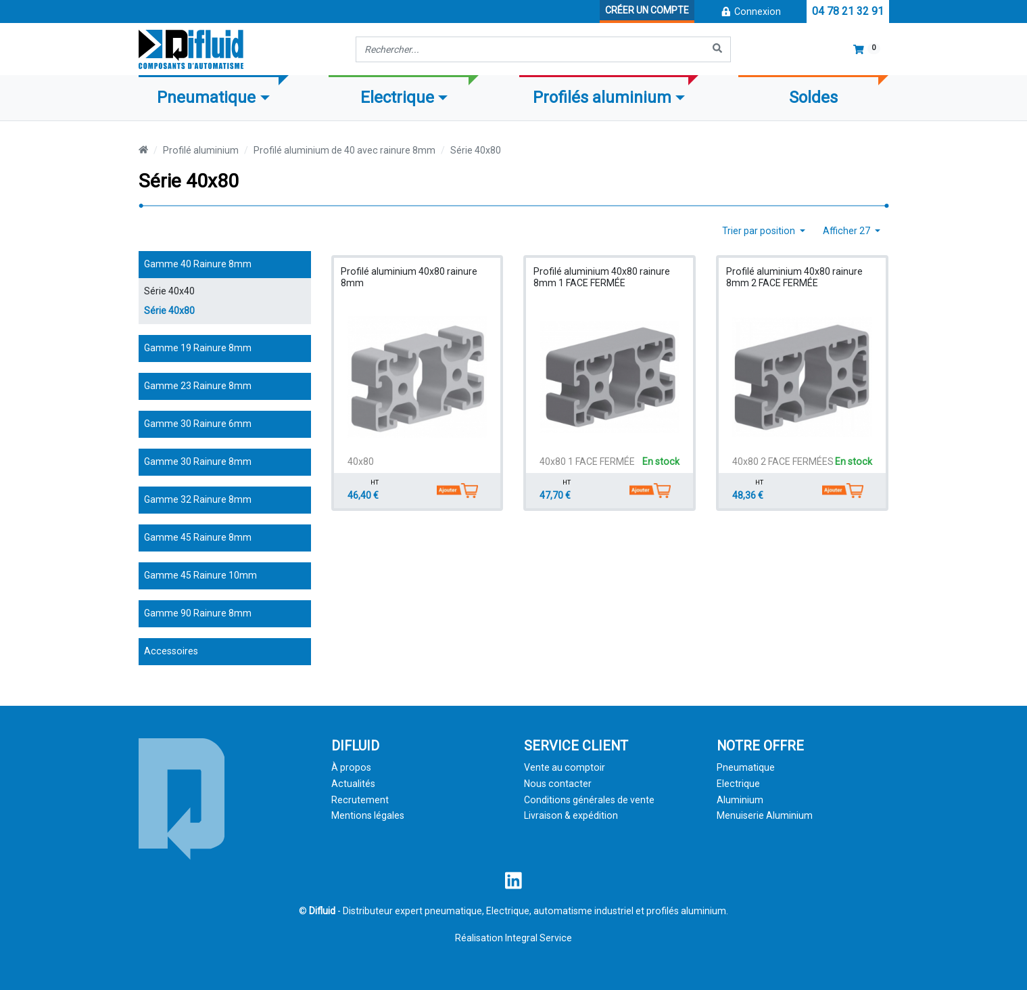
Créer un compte (647, 10)
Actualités (353, 783)
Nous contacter (558, 783)
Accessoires (171, 651)
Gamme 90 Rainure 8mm (198, 613)
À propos (351, 767)
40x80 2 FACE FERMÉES (783, 461)
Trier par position (759, 230)
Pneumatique (746, 767)
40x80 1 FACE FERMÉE (587, 461)
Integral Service (538, 937)
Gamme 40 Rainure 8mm (198, 263)
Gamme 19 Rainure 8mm (198, 347)
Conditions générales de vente (589, 799)
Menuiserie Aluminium (765, 815)
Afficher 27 (847, 230)
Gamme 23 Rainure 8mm (198, 385)
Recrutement (360, 799)
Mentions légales (367, 815)
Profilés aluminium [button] (602, 97)
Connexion (750, 11)
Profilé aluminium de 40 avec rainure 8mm (344, 150)
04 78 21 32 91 (848, 11)
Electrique (738, 783)
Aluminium (740, 799)
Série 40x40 (169, 291)
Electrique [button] (397, 97)
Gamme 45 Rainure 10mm (200, 575)
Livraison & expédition (571, 815)
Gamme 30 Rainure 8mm (198, 461)
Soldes (813, 97)
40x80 (361, 461)
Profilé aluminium (201, 150)
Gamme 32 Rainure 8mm (198, 499)
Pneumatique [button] (206, 97)
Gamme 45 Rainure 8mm (198, 537)
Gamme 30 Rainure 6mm (198, 423)
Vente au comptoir (564, 767)
